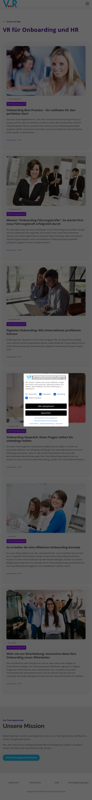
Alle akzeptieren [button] (46, 405)
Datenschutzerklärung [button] (47, 423)
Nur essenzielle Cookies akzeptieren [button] (46, 417)
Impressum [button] (59, 423)
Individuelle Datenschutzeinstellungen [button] (46, 420)
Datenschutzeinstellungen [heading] (49, 376)
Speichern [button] (46, 412)
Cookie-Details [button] (34, 423)
